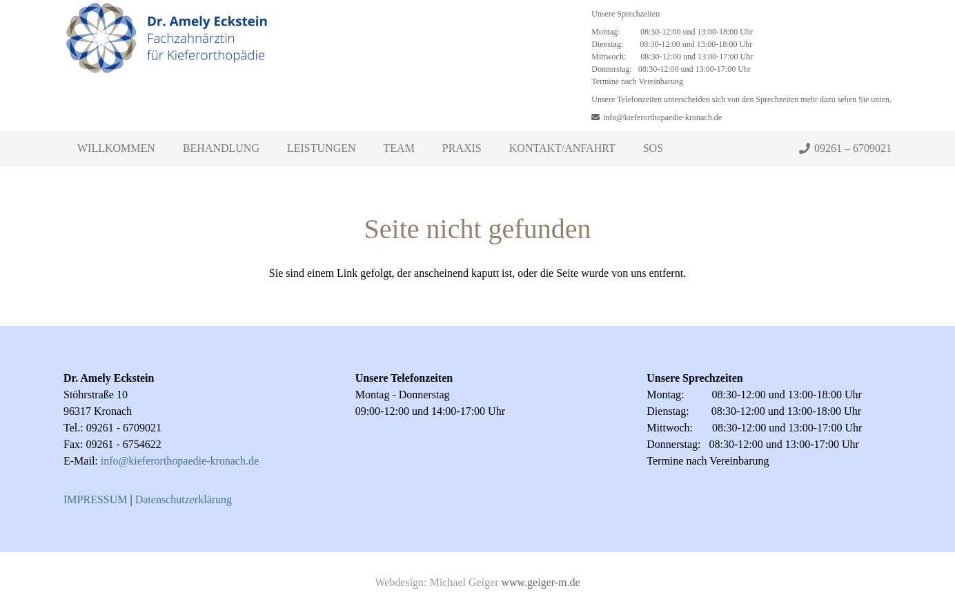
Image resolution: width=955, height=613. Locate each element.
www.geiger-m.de (540, 582)
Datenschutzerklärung (183, 499)
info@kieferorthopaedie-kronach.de (180, 461)
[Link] (166, 65)
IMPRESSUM (95, 499)
